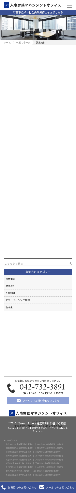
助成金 (9, 307)
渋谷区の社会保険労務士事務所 (48, 463)
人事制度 (10, 293)
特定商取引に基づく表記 (51, 423)
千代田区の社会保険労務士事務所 (19, 467)
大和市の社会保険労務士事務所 (48, 452)
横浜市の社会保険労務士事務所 (50, 448)
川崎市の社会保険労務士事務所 (18, 452)
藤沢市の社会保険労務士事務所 (18, 456)
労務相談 (10, 278)
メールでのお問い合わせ (57, 487)
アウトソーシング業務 (17, 300)
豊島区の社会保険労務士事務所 (18, 475)
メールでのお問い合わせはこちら (41, 400)
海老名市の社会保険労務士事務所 (19, 444)
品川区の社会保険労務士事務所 (46, 471)
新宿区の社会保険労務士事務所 (18, 463)
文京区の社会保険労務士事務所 (48, 475)
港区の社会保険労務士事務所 (17, 471)
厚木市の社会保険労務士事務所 (50, 444)
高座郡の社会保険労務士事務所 (18, 460)
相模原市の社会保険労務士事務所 (19, 448)
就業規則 (10, 285)
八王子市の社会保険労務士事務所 (49, 460)
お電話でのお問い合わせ (19, 487)
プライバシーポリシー (21, 423)
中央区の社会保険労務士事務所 (50, 467)
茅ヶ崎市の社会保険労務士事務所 (49, 456)
